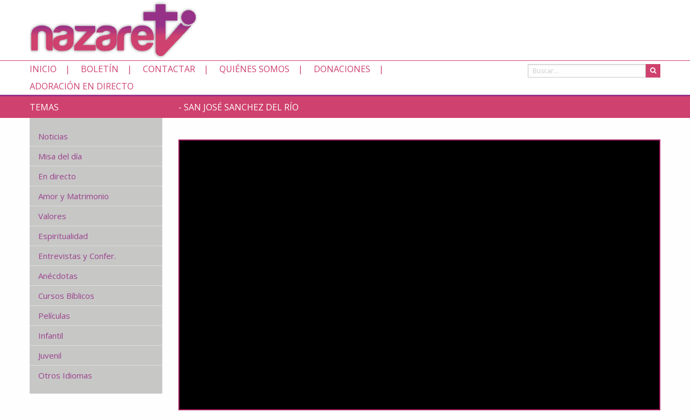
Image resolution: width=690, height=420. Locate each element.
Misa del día (60, 156)
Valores (52, 216)
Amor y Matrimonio (73, 196)
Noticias (53, 136)
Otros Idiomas (65, 375)
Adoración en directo (82, 86)
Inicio (43, 69)
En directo (57, 176)
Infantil (50, 335)
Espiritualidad (63, 235)
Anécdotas (58, 275)
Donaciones (342, 69)
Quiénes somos (254, 69)
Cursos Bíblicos (66, 295)
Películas (54, 315)
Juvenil (49, 355)
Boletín (100, 69)
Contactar (169, 69)
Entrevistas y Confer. (77, 255)
